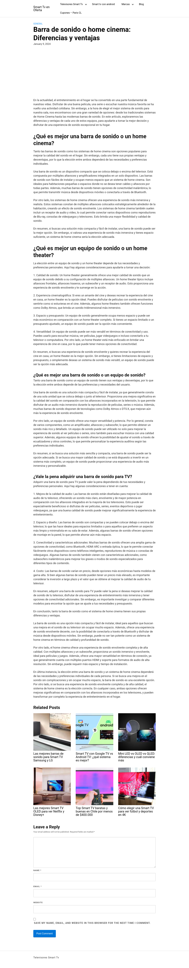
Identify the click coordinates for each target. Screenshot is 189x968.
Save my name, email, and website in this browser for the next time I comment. (92, 923)
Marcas (126, 4)
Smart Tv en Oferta (41, 9)
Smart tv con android (103, 4)
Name (37, 870)
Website (38, 902)
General (38, 23)
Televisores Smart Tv (71, 4)
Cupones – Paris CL (71, 12)
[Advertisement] (94, 71)
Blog (141, 4)
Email (37, 886)
